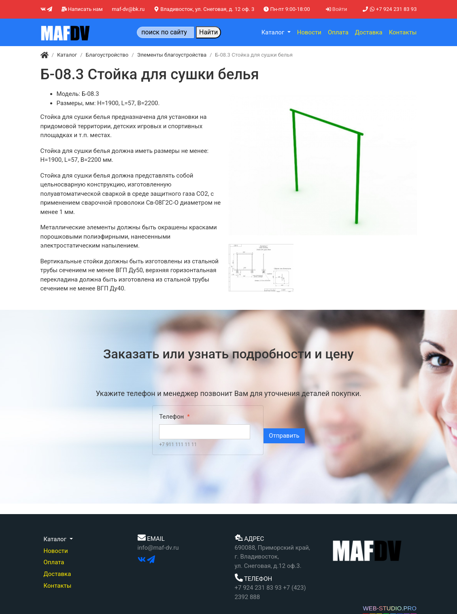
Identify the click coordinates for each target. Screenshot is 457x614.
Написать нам (82, 9)
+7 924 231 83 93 (390, 9)
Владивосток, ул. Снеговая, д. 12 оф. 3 (204, 9)
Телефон (171, 416)
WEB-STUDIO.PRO (390, 608)
